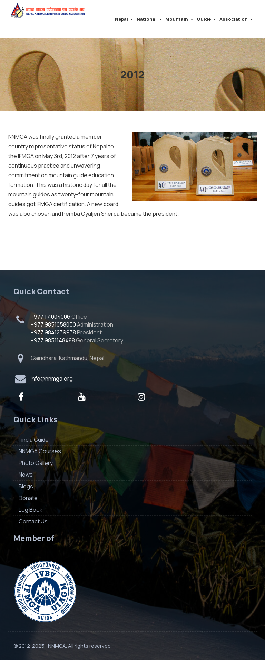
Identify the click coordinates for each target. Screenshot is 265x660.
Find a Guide (34, 440)
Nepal (124, 19)
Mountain (179, 19)
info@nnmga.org (52, 378)
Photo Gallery (36, 463)
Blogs (26, 486)
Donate (28, 498)
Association (236, 19)
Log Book (30, 509)
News (26, 474)
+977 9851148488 (53, 340)
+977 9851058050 (53, 324)
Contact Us (33, 521)
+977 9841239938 (53, 332)
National (149, 19)
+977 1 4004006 (50, 316)
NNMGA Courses (40, 451)
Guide (206, 19)
